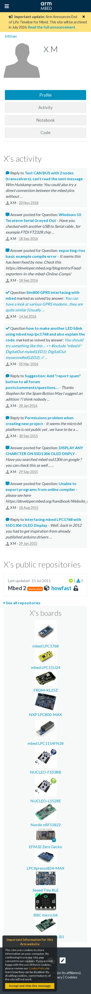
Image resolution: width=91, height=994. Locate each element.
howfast (61, 588)
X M (13, 203)
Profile (45, 95)
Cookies (71, 977)
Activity (45, 107)
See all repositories (22, 602)
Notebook (45, 120)
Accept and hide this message (29, 986)
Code (45, 132)
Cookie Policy (37, 968)
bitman (11, 36)
